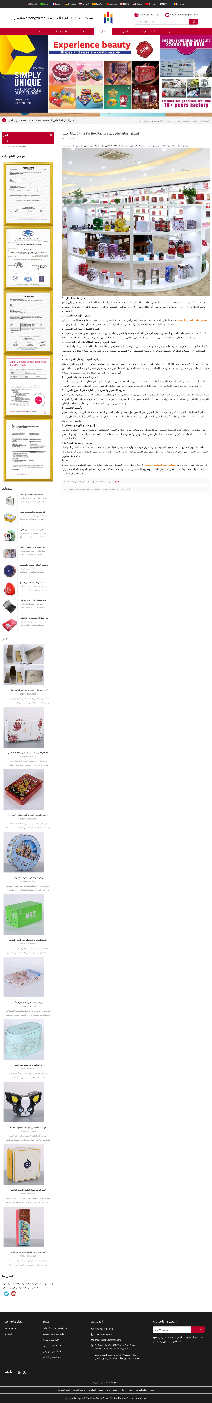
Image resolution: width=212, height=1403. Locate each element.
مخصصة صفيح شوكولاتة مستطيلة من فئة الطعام (34, 618)
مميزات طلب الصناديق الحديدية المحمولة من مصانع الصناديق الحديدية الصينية (95, 489)
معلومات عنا (62, 31)
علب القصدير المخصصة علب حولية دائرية (34, 530)
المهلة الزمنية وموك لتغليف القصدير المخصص (28, 1190)
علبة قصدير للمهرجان (52, 1351)
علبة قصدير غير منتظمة (53, 1334)
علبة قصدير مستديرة (52, 1345)
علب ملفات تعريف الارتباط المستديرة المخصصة (34, 565)
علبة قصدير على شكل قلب (55, 1328)
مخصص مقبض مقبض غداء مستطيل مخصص (34, 547)
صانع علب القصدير (110, 1382)
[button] (102, 113)
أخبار (103, 31)
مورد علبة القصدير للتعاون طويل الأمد (28, 1002)
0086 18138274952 (150, 14)
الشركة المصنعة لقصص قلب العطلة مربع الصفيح (34, 583)
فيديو (171, 31)
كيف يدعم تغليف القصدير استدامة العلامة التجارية (28, 690)
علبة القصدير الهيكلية (52, 1357)
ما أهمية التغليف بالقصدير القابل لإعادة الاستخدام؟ (28, 815)
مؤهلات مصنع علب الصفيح (15, 146)
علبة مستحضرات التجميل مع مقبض (33, 512)
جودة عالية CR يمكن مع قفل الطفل (33, 600)
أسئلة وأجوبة (148, 31)
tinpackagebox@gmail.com (184, 14)
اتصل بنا (124, 31)
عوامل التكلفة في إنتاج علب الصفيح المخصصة (28, 1127)
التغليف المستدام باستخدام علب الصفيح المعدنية (28, 940)
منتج (85, 31)
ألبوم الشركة (21, 1390)
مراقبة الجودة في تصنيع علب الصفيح (28, 1065)
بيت (40, 31)
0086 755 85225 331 (105, 1334)
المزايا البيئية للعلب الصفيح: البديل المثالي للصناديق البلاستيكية (90, 482)
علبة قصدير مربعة (51, 1340)
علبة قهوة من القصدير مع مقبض (31, 494)
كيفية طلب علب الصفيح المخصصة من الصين (28, 1252)
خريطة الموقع (47, 1390)
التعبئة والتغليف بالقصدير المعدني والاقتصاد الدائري (28, 753)
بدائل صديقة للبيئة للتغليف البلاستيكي (28, 878)
